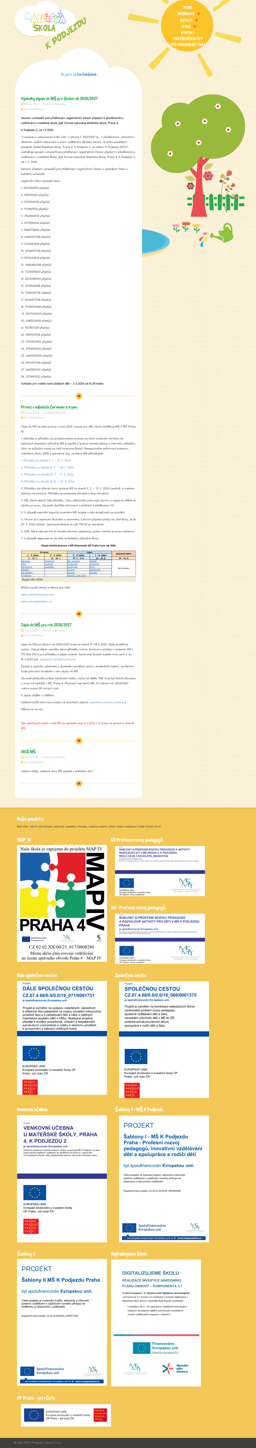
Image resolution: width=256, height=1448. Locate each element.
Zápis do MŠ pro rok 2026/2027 (46, 625)
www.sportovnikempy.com (37, 594)
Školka (186, 20)
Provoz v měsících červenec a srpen (49, 407)
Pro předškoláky (187, 38)
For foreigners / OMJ (188, 44)
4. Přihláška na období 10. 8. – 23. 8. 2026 (47, 481)
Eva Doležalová (86, 74)
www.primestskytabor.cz (36, 601)
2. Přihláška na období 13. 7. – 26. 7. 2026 (47, 467)
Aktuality (60, 104)
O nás (186, 26)
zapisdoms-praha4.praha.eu (58, 659)
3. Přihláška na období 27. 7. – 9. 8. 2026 (47, 474)
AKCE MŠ (28, 752)
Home (188, 7)
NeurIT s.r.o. (53, 1442)
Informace (186, 14)
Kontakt (188, 32)
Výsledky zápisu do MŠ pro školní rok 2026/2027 (59, 98)
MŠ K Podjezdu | (35, 1442)
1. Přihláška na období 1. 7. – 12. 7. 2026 (46, 460)
